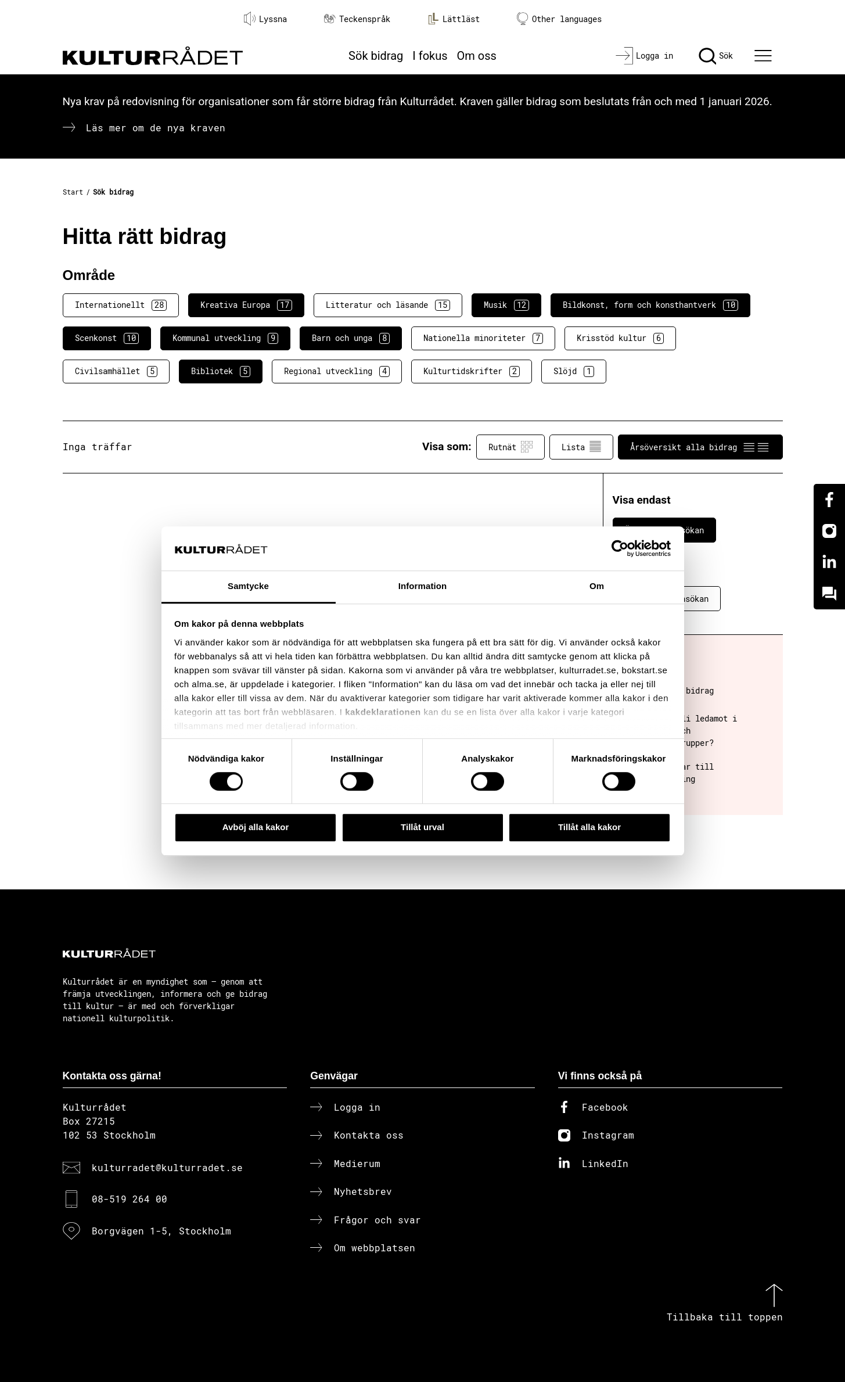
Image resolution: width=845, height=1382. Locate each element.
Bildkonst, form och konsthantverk (650, 305)
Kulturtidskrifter (471, 371)
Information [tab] (422, 586)
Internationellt (121, 305)
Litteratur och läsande (388, 305)
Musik (506, 305)
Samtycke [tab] (248, 586)
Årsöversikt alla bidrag (700, 447)
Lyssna (265, 19)
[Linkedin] (829, 562)
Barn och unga (351, 338)
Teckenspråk (357, 18)
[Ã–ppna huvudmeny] (764, 55)
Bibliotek (220, 371)
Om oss (477, 56)
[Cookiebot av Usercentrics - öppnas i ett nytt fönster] (620, 548)
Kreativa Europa (246, 305)
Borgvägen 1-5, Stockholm (161, 1231)
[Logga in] (644, 55)
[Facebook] (829, 499)
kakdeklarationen (383, 712)
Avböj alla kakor (255, 827)
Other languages (559, 19)
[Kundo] (829, 593)
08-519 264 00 (129, 1199)
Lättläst (453, 18)
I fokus (429, 56)
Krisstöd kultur (620, 338)
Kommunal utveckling (225, 338)
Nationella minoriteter (483, 338)
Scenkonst (107, 338)
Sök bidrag (375, 56)
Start (73, 191)
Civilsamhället (116, 371)
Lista (581, 447)
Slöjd (573, 371)
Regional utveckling (337, 371)
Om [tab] (596, 586)
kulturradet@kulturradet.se (167, 1167)
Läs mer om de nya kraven (155, 127)
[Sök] (715, 55)
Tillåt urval (422, 827)
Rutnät (510, 447)
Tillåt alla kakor (589, 827)
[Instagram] (829, 531)
